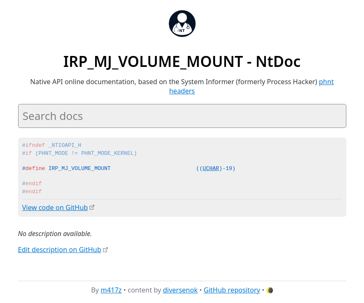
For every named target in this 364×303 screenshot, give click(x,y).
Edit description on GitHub (59, 249)
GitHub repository (232, 290)
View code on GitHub (55, 207)
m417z (111, 290)
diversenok (180, 290)
